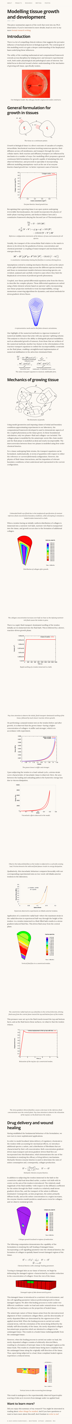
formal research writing (21, 30)
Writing (39, 3)
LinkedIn (48, 1421)
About (9, 3)
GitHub (41, 1421)
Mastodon (33, 1421)
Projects (18, 3)
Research (28, 3)
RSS (54, 1421)
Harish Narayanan (20, 1421)
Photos (47, 3)
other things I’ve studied (28, 1411)
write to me (53, 1414)
